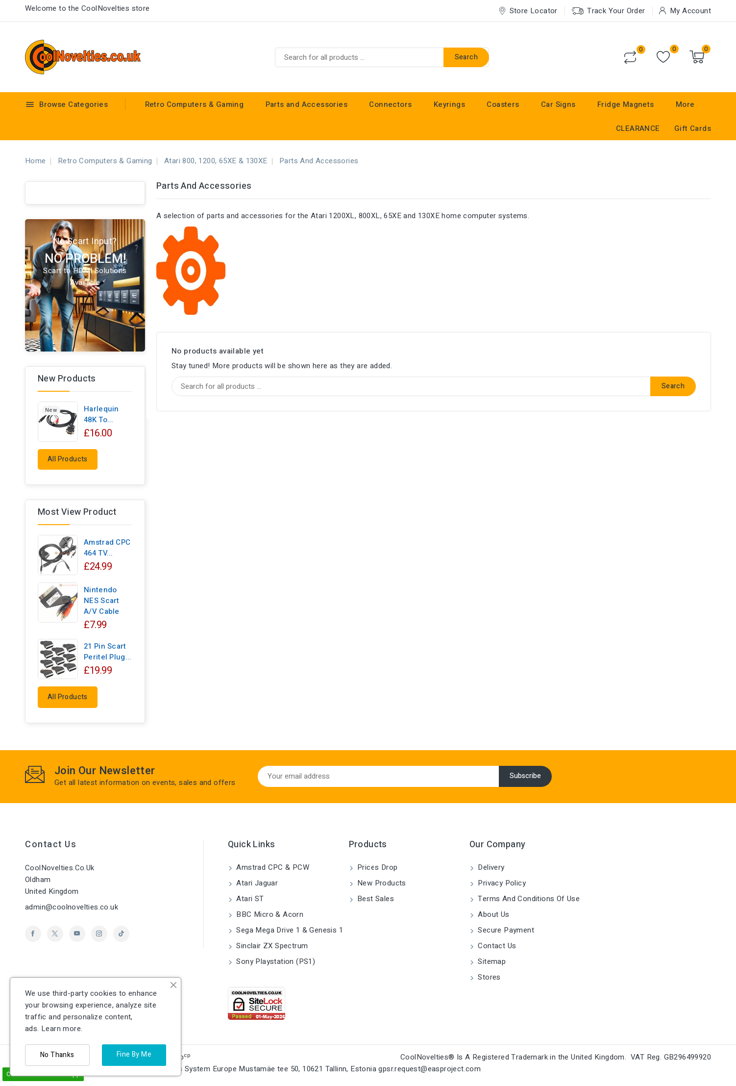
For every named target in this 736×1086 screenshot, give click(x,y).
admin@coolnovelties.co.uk (71, 907)
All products (68, 459)
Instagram (99, 934)
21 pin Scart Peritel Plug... (108, 651)
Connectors (390, 104)
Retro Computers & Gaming (194, 104)
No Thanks (57, 1055)
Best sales (374, 898)
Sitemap (491, 961)
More (685, 104)
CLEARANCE (638, 128)
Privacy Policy (501, 883)
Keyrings (449, 104)
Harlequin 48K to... (101, 414)
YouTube (77, 934)
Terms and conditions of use (528, 898)
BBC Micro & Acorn (268, 914)
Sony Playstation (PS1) (274, 961)
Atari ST (249, 898)
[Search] (382, 57)
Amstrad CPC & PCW (271, 867)
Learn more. (61, 1028)
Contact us (50, 844)
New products (380, 883)
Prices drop (376, 867)
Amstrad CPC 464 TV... (107, 547)
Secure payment (505, 930)
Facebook (33, 934)
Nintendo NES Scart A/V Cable (102, 600)
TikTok (121, 934)
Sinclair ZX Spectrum (271, 945)
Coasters (503, 104)
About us (493, 914)
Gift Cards (692, 128)
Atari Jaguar (256, 883)
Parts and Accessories (306, 104)
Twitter (55, 934)
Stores (488, 977)
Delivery (490, 867)
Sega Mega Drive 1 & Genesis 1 (288, 930)
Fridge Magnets (625, 104)
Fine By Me (134, 1054)
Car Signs (558, 104)
